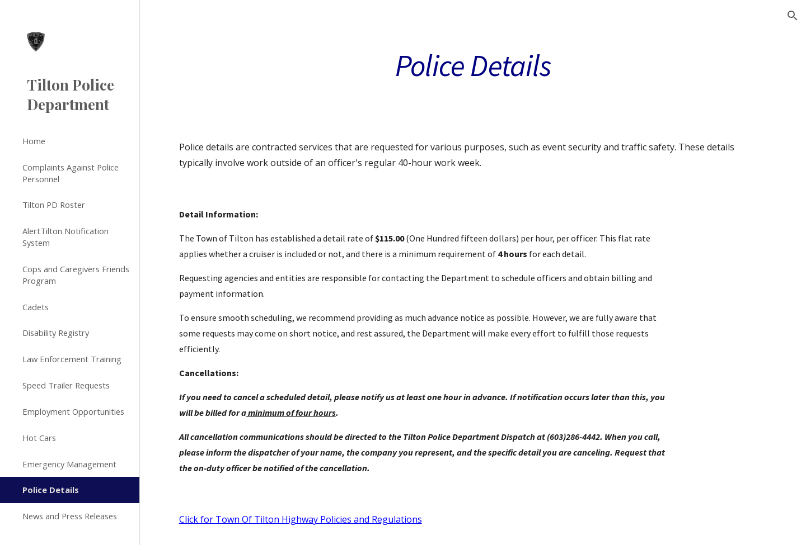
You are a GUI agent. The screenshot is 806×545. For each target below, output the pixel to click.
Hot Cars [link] (39, 437)
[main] (473, 64)
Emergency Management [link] (69, 464)
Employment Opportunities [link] (73, 411)
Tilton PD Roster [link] (53, 204)
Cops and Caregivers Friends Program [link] (75, 274)
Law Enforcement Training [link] (71, 358)
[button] (792, 15)
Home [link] (33, 140)
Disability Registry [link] (55, 332)
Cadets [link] (35, 306)
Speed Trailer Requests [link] (66, 385)
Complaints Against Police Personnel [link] (70, 173)
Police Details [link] (50, 489)
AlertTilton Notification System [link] (65, 236)
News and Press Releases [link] (69, 516)
